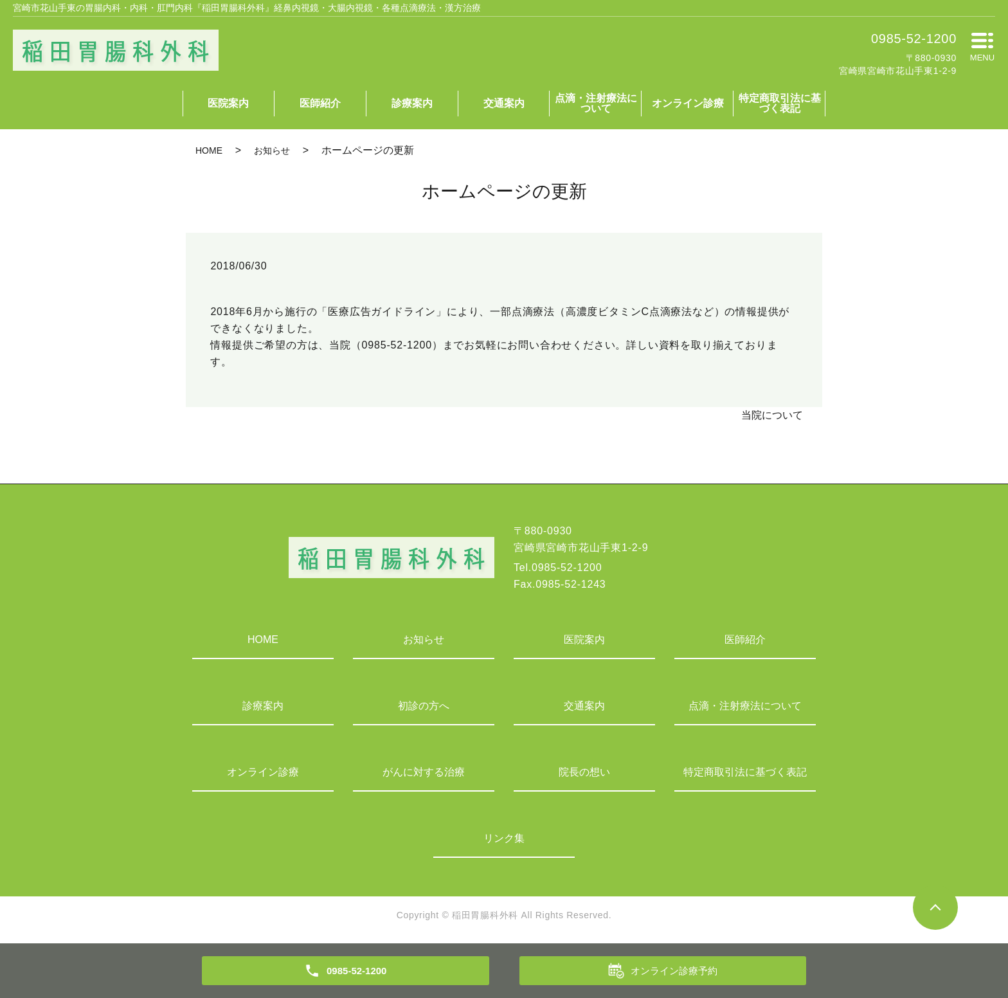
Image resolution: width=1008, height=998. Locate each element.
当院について (772, 415)
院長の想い (584, 772)
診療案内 (412, 103)
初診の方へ (423, 705)
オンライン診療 (688, 103)
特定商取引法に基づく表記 (780, 103)
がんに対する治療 (423, 772)
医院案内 (228, 103)
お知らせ (272, 150)
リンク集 (504, 838)
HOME (208, 150)
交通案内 (504, 103)
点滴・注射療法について (596, 103)
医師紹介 (320, 103)
